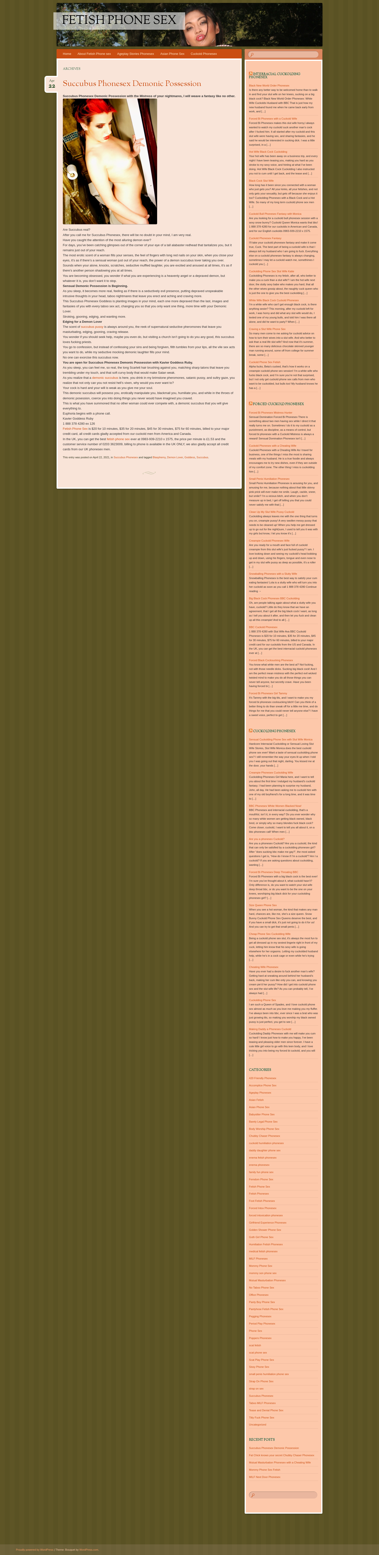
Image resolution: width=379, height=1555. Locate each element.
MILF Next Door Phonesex (264, 1477)
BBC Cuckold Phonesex (263, 627)
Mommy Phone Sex (260, 1265)
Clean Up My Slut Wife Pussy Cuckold (271, 511)
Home (67, 54)
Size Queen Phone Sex (263, 905)
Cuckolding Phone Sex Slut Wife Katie (271, 271)
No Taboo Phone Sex (261, 1287)
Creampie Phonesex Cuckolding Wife (271, 772)
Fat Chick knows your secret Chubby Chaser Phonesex (281, 1455)
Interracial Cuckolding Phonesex (274, 76)
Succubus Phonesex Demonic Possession (132, 84)
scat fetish (255, 1345)
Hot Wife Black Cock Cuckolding (268, 151)
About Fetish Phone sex (94, 54)
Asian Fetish (256, 1099)
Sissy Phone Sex (259, 1366)
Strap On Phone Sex (261, 1381)
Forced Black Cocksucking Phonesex (271, 660)
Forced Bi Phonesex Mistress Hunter (270, 412)
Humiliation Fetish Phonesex (266, 1244)
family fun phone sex (261, 1172)
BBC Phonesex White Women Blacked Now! (275, 805)
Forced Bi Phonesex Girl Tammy (268, 693)
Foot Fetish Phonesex (262, 1200)
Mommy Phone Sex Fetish (264, 1469)
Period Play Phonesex (262, 1323)
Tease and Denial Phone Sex (266, 1410)
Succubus (202, 457)
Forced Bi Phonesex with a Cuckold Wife (273, 118)
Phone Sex (255, 1330)
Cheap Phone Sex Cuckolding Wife (270, 933)
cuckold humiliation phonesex (266, 1143)
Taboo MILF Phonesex (262, 1403)
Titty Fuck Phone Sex (261, 1417)
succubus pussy (92, 327)
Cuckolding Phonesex (274, 731)
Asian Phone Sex (172, 54)
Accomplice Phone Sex (262, 1085)
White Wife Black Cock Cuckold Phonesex (274, 300)
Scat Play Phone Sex (261, 1359)
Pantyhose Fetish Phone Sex (266, 1309)
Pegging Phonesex (260, 1316)
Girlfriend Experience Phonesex (267, 1222)
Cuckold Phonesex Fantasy (265, 238)
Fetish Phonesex (259, 1193)
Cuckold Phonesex (204, 54)
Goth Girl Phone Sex (261, 1237)
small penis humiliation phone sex (269, 1374)
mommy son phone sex (263, 1273)
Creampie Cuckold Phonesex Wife (269, 540)
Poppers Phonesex (260, 1338)
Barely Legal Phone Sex (263, 1121)
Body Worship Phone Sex (264, 1128)
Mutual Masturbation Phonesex (267, 1280)
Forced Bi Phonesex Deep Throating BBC (273, 872)
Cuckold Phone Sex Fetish (264, 362)
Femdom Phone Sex (261, 1179)
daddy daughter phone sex (264, 1150)
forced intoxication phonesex (266, 1215)
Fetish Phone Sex (119, 21)
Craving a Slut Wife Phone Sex (267, 329)
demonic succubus (105, 378)
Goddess (189, 457)
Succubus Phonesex (126, 457)
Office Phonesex (259, 1294)
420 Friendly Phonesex (262, 1078)
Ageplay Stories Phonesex (135, 54)
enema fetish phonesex (263, 1157)
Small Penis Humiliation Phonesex (269, 478)
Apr (51, 82)
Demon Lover (175, 457)
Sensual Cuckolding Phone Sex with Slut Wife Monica (280, 739)
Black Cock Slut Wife (261, 180)
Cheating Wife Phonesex (263, 967)
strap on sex (256, 1388)
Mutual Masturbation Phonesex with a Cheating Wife (280, 1462)
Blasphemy (159, 457)
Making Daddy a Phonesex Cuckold (270, 1029)
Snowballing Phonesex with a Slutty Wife (273, 573)
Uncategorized (257, 1424)
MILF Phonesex (258, 1258)
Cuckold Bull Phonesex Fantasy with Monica (275, 213)
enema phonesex (259, 1164)
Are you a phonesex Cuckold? (266, 839)
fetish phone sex (119, 439)
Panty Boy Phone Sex (262, 1302)
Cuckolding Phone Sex (262, 1000)
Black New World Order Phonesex (269, 85)
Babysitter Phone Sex (262, 1114)
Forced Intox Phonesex (262, 1208)
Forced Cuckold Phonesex (278, 404)
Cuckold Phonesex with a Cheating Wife (272, 445)
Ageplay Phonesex (260, 1092)
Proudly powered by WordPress (34, 1549)
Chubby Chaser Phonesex (264, 1135)
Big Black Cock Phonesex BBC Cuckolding (274, 598)
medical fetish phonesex (263, 1251)
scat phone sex (258, 1352)
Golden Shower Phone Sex (265, 1229)
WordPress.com (88, 1549)
